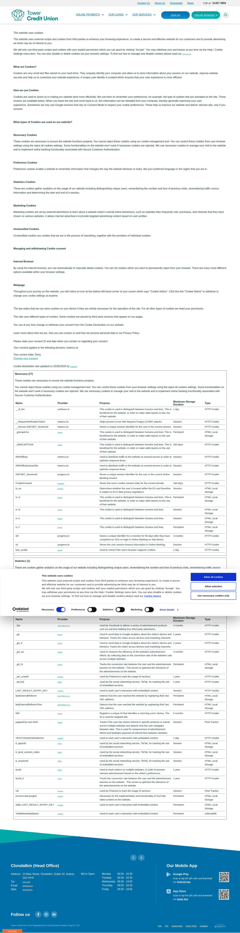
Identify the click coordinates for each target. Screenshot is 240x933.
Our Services (142, 14)
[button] (225, 15)
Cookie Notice (152, 913)
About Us (160, 3)
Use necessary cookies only (213, 912)
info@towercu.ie (32, 885)
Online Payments (88, 14)
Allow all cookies (213, 894)
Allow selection (213, 903)
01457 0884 (29, 881)
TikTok (61, 585)
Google (61, 432)
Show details (167, 926)
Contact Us (143, 3)
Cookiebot (76, 366)
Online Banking (204, 15)
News (190, 3)
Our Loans (116, 14)
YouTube (62, 690)
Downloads (176, 3)
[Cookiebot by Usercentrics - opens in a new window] (21, 926)
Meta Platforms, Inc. (68, 625)
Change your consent (26, 358)
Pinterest (62, 488)
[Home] (34, 15)
